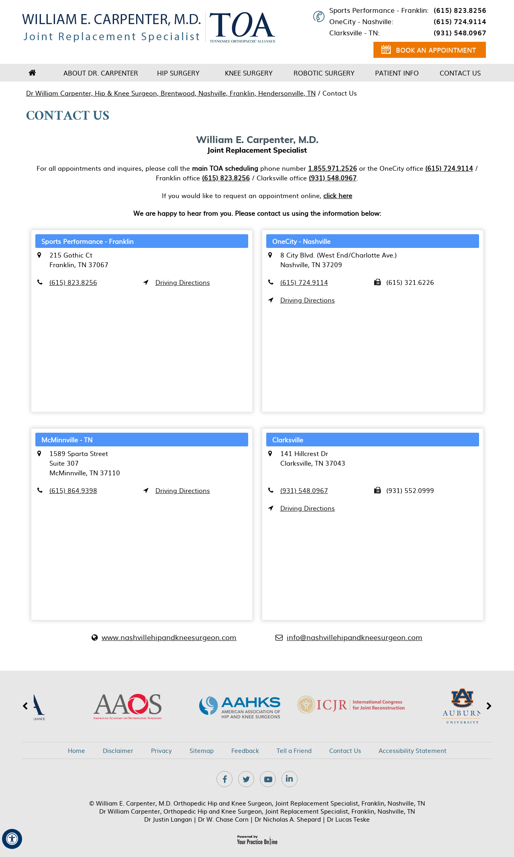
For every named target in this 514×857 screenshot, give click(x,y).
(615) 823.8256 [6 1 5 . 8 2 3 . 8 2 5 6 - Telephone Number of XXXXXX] (460, 10)
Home (32, 73)
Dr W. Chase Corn (223, 819)
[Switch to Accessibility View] (12, 839)
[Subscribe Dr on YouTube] (268, 779)
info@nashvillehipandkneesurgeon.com (354, 637)
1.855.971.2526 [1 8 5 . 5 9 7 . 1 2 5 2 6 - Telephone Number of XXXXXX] (332, 168)
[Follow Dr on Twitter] (246, 779)
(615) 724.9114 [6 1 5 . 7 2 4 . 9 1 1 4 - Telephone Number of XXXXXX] (460, 21)
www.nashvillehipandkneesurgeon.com (169, 637)
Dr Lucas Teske (348, 819)
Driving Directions (182, 282)
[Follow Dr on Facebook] (224, 779)
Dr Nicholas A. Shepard (288, 819)
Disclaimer (118, 751)
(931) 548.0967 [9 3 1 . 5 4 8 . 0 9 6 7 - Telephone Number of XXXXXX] (460, 32)
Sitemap (202, 751)
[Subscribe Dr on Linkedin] (289, 779)
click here (337, 195)
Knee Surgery (249, 73)
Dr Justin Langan (168, 819)
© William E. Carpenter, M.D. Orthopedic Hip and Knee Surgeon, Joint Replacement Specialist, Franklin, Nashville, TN (257, 803)
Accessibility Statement (413, 751)
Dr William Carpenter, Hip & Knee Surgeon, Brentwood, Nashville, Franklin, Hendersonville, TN (171, 93)
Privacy (161, 751)
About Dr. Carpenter (100, 73)
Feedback (245, 751)
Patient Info (397, 73)
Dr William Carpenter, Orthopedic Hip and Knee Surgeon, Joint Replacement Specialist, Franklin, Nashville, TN (257, 811)
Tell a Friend (294, 751)
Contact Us (460, 73)
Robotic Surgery (324, 73)
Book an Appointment (428, 51)
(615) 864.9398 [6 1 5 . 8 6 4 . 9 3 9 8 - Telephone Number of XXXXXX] (73, 490)
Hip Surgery (178, 73)
